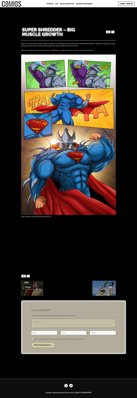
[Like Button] (108, 32)
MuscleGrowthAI (67, 4)
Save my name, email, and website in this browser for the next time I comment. (59, 339)
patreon (50, 4)
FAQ (56, 4)
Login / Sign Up (126, 4)
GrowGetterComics (84, 4)
